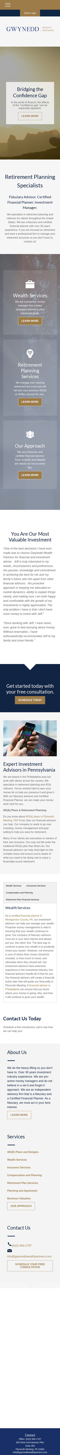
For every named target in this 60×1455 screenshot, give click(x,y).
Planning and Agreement (22, 1190)
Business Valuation (19, 1198)
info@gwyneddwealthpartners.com (30, 1452)
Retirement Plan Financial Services (22, 899)
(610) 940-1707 (33, 1439)
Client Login (30, 13)
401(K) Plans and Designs (23, 1152)
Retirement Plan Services (22, 1183)
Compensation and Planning (19, 892)
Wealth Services (13, 886)
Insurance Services (19, 1167)
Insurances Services (36, 886)
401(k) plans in (34, 816)
